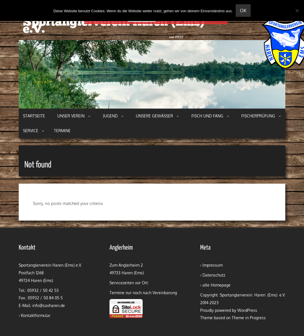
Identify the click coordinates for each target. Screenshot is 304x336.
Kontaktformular (35, 315)
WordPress (247, 310)
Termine (62, 130)
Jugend (113, 115)
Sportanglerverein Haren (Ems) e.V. (113, 26)
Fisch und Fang (210, 115)
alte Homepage (216, 285)
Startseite (34, 115)
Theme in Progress (249, 317)
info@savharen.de (48, 305)
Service (33, 130)
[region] (152, 74)
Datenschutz (213, 275)
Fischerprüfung (261, 115)
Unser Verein (73, 115)
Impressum (212, 265)
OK (243, 10)
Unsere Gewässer (157, 115)
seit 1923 (176, 37)
